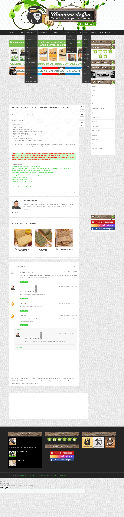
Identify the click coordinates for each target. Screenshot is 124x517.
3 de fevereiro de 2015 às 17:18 (67, 286)
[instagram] (102, 32)
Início (10, 32)
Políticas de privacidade (58, 475)
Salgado (94, 135)
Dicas (93, 95)
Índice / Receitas (21, 32)
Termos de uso (44, 475)
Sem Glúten (95, 139)
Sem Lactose (96, 144)
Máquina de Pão (26, 475)
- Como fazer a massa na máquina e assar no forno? (27, 175)
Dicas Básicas (35, 32)
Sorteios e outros (97, 148)
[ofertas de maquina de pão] (48, 71)
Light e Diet (27, 186)
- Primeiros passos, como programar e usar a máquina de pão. (30, 174)
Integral (20, 186)
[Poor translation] (7, 487)
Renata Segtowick (26, 272)
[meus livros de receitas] (48, 52)
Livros (47, 32)
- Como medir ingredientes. (20, 179)
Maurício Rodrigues (27, 291)
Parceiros (65, 32)
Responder (24, 281)
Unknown (23, 303)
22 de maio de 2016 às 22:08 (68, 315)
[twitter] (110, 32)
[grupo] (100, 32)
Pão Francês (20, 460)
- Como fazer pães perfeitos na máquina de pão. (26, 166)
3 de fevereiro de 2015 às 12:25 (67, 272)
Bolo (93, 90)
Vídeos (94, 153)
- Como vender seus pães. (19, 177)
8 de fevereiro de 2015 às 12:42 (67, 303)
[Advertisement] (48, 90)
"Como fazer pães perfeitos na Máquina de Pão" (22, 447)
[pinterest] (107, 32)
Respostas (20, 329)
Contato (35, 475)
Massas (94, 121)
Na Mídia (55, 32)
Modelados (95, 126)
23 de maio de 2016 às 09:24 (66, 333)
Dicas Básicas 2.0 (22, 451)
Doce (93, 99)
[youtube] (105, 32)
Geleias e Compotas (98, 108)
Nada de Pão (96, 130)
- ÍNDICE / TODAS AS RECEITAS (22, 181)
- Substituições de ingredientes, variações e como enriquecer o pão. (32, 172)
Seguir (76, 32)
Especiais (95, 104)
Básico (94, 86)
